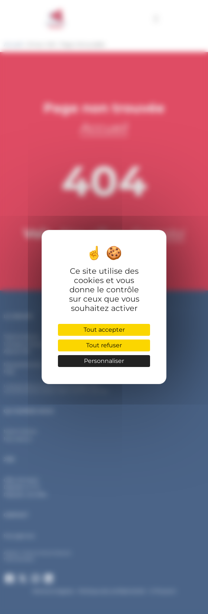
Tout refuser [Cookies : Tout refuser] (104, 345)
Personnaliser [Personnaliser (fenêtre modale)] (104, 360)
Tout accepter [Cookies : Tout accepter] (104, 329)
